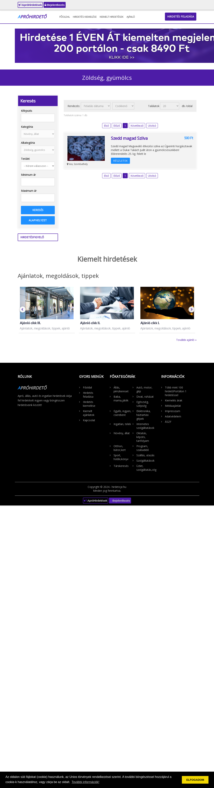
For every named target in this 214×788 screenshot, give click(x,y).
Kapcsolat (89, 420)
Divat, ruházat (145, 396)
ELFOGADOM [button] (195, 779)
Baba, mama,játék (121, 398)
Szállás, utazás (145, 455)
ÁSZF (168, 422)
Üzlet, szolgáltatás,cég (145, 468)
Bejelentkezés (55, 4)
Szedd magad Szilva (129, 138)
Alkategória (28, 143)
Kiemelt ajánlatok (88, 413)
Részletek (120, 160)
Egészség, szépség (142, 404)
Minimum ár (28, 175)
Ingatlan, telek (122, 424)
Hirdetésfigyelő (32, 237)
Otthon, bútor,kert (120, 448)
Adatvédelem (173, 416)
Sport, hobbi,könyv (121, 457)
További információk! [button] (85, 782)
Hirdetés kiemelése (85, 16)
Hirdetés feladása (180, 16)
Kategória (27, 127)
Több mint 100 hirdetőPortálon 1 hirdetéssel (175, 391)
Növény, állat (122, 433)
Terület (25, 159)
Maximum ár (29, 191)
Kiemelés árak (173, 400)
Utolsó (152, 125)
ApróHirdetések (30, 4)
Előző (116, 125)
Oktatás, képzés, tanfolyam (142, 437)
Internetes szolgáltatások (145, 426)
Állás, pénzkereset (121, 389)
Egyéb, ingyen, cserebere (122, 413)
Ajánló (130, 16)
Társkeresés (121, 466)
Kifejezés (26, 111)
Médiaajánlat (173, 406)
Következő (136, 125)
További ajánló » (186, 340)
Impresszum (172, 411)
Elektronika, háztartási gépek (143, 414)
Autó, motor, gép (144, 389)
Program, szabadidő (142, 448)
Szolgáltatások (145, 460)
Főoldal (64, 16)
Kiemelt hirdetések (111, 16)
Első (106, 125)
